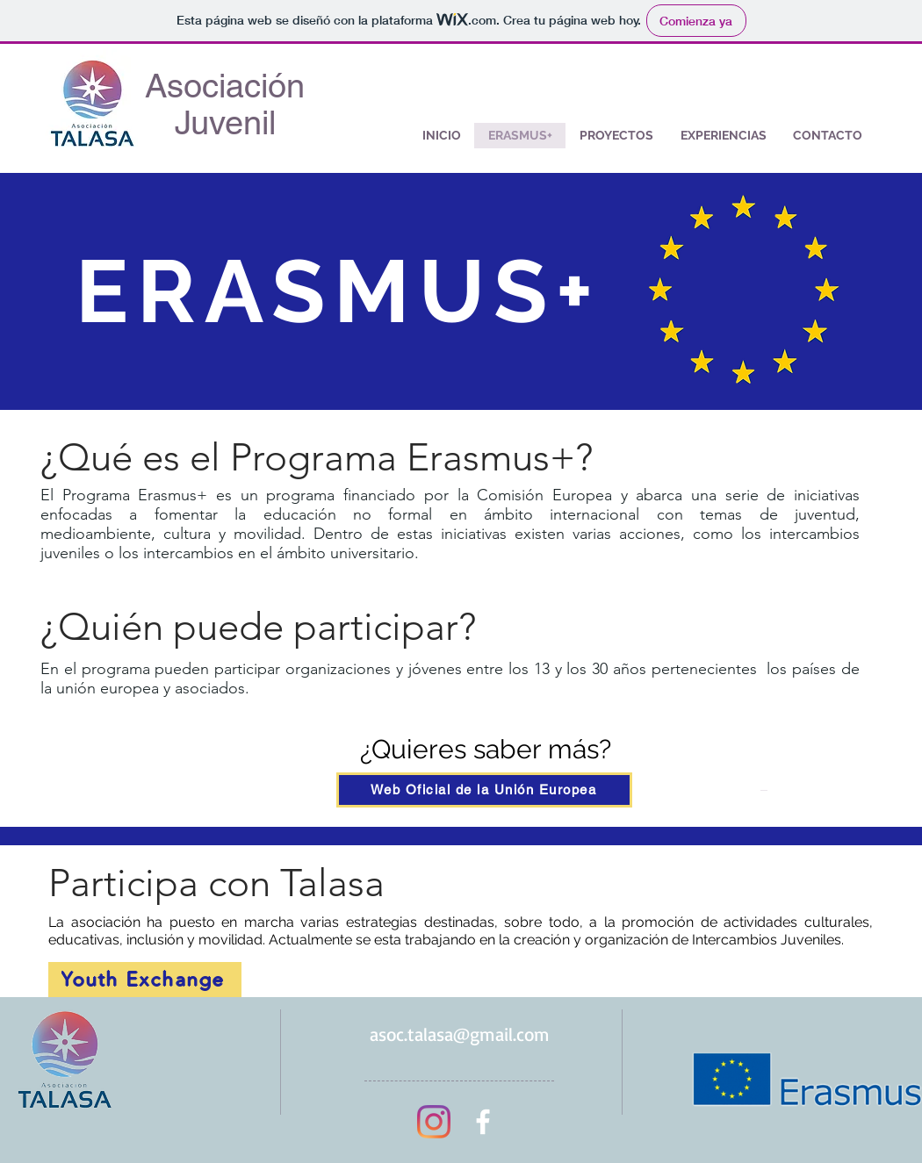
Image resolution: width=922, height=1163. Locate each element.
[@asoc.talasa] (433, 1121)
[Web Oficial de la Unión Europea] (484, 790)
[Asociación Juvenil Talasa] (483, 1121)
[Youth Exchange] (144, 979)
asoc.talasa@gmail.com (460, 1034)
